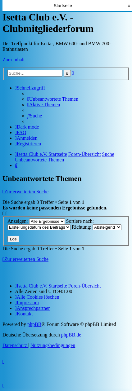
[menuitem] (52, 99)
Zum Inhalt (13, 59)
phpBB (34, 324)
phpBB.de (71, 334)
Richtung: (96, 227)
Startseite (63, 5)
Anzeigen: (36, 221)
